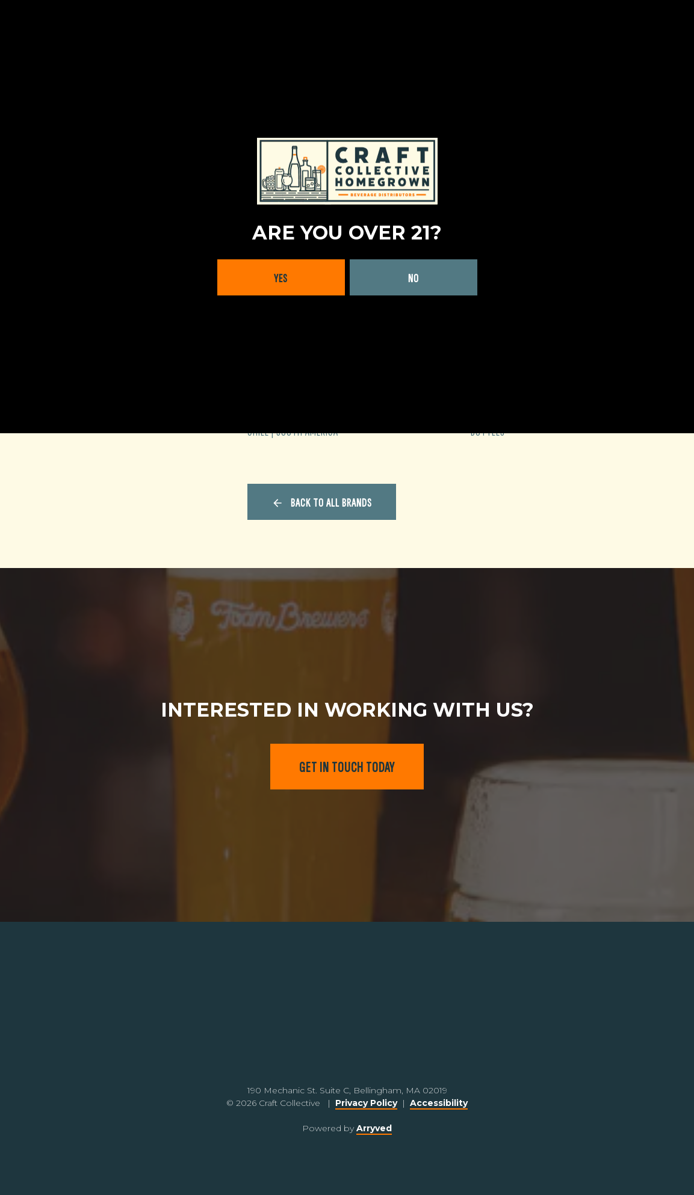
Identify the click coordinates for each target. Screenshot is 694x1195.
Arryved (374, 1128)
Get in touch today (347, 767)
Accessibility (439, 1103)
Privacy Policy (366, 1103)
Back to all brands (331, 503)
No (413, 278)
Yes (281, 278)
